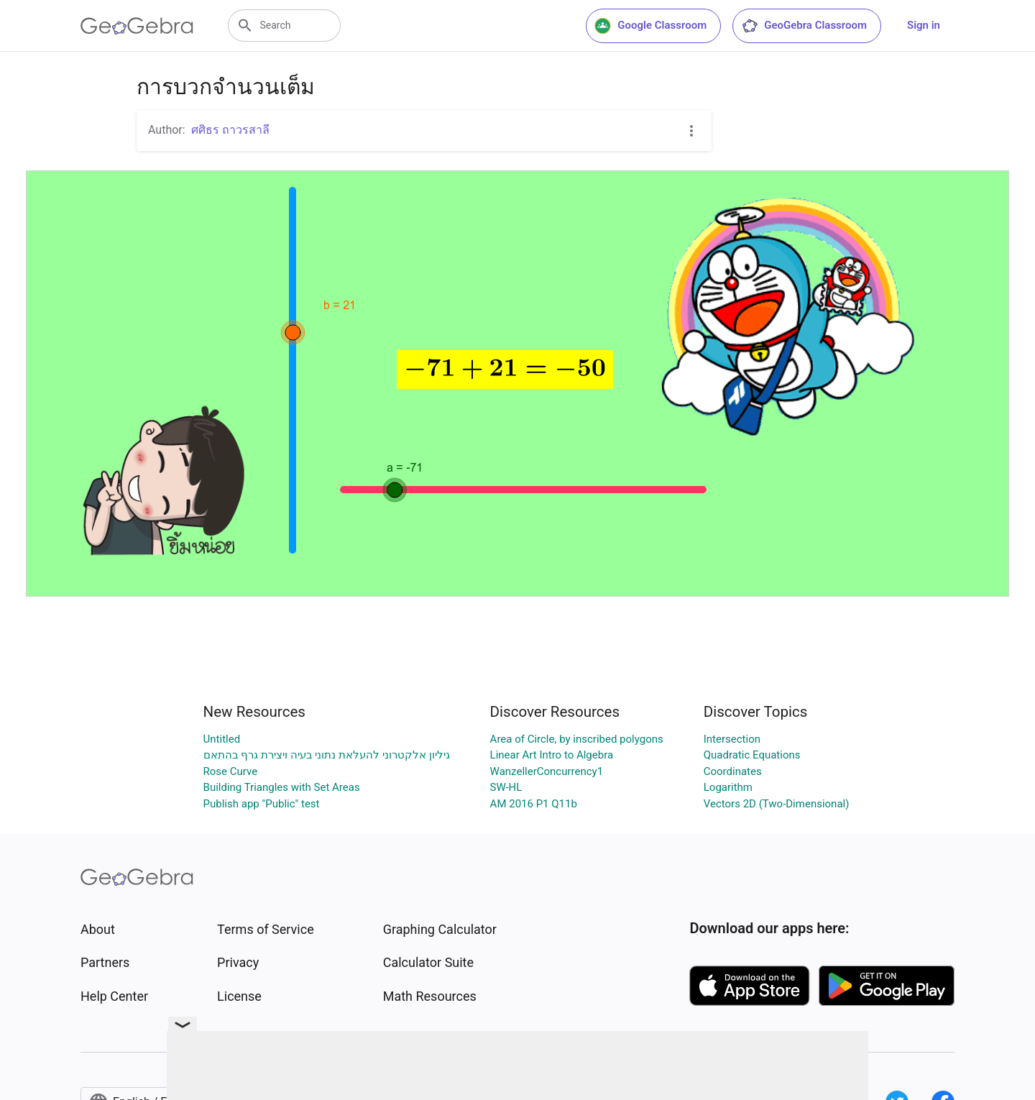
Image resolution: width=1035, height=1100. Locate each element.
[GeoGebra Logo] (136, 26)
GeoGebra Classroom (804, 26)
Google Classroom (650, 26)
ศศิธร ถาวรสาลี (230, 130)
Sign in (923, 25)
